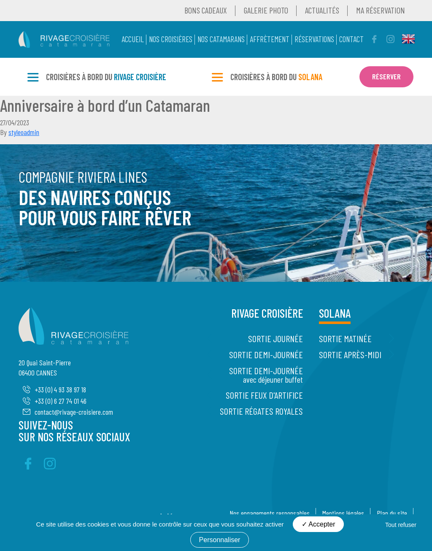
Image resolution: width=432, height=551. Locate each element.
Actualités (322, 10)
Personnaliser (219, 539)
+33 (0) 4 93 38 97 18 (54, 389)
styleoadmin (23, 132)
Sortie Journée (275, 338)
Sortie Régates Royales (261, 410)
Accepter (318, 524)
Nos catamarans (221, 39)
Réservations (314, 39)
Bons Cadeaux (205, 10)
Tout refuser (400, 524)
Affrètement (269, 39)
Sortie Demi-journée (266, 354)
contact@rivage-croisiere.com (68, 411)
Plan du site (392, 513)
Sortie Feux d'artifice (264, 394)
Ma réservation (380, 10)
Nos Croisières (170, 39)
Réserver (386, 76)
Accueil (133, 39)
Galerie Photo (266, 10)
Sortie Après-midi (350, 354)
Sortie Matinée (345, 338)
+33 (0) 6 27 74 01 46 (54, 400)
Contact (351, 39)
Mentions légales (343, 513)
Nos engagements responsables (270, 513)
